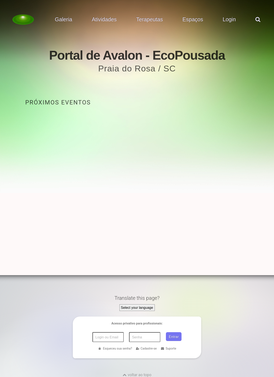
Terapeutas (149, 19)
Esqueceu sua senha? (115, 348)
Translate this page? (137, 298)
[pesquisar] (258, 24)
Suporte (168, 348)
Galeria (63, 19)
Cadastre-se (146, 348)
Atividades (104, 19)
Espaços (192, 19)
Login (229, 19)
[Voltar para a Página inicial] (23, 19)
